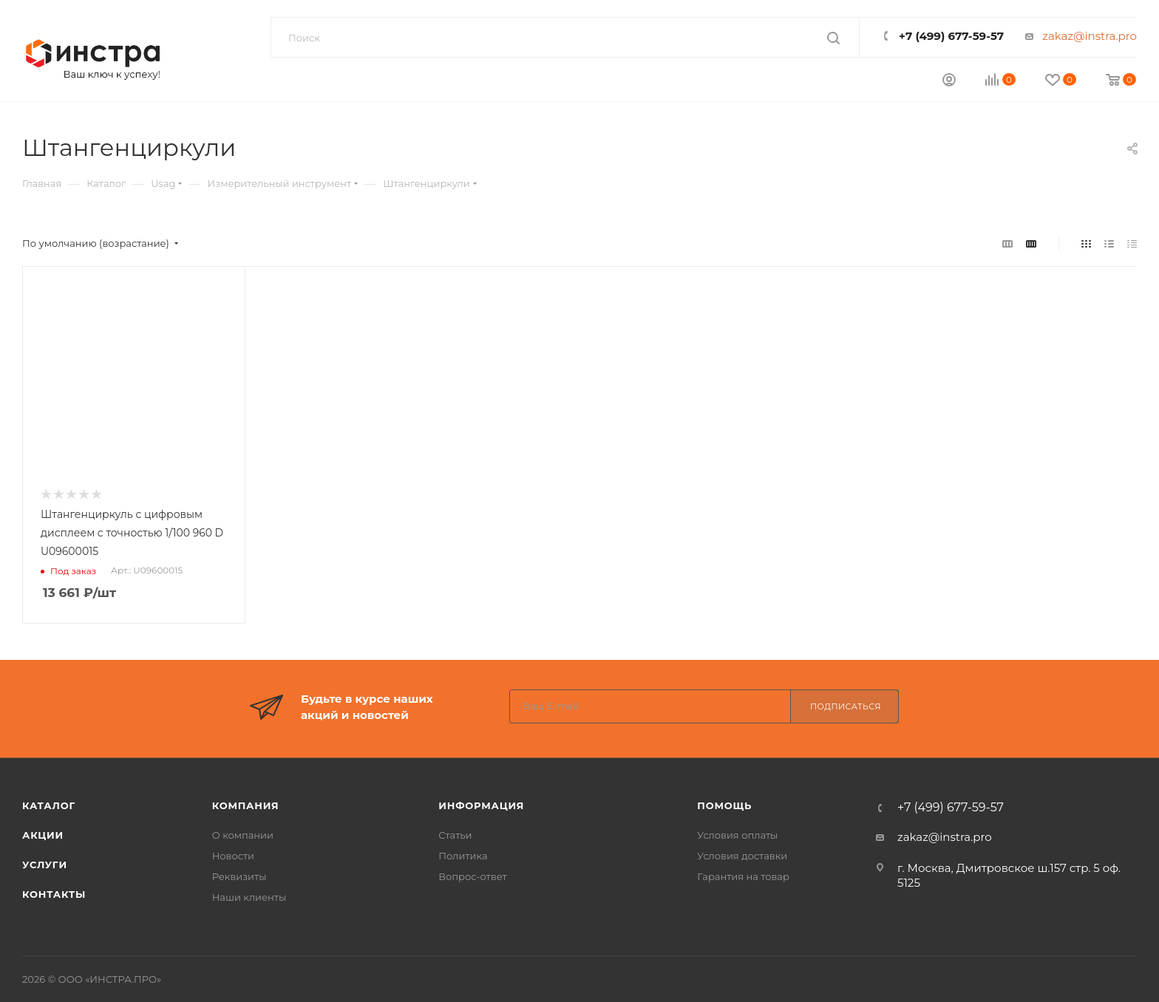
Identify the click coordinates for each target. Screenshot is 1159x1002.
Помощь (724, 805)
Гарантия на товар (743, 876)
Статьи (455, 835)
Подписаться (845, 706)
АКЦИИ (43, 835)
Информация (481, 805)
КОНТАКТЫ (54, 894)
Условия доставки (742, 856)
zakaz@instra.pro (1089, 36)
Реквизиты (239, 876)
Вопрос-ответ (472, 876)
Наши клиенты (249, 897)
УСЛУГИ (44, 864)
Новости (233, 856)
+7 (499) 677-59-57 (951, 36)
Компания (245, 805)
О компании (242, 835)
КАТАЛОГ (48, 805)
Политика (462, 856)
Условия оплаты (737, 835)
